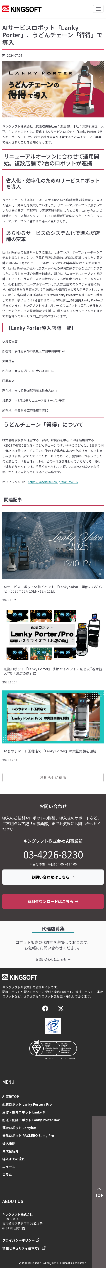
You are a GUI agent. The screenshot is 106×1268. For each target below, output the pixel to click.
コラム (7, 1174)
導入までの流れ (13, 1158)
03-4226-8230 (53, 854)
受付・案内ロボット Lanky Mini (25, 1112)
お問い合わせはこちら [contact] (53, 959)
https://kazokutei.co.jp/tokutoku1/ (53, 481)
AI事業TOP (10, 1096)
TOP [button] (99, 1192)
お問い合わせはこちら (53, 877)
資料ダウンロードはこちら (53, 901)
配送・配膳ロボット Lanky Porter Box (31, 1119)
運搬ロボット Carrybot (19, 1127)
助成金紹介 (10, 1151)
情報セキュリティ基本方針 (21, 1248)
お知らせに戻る (53, 777)
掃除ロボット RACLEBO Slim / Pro (28, 1135)
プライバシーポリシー (18, 1240)
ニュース (8, 1166)
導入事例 (8, 1143)
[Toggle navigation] (98, 9)
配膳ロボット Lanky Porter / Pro (27, 1104)
